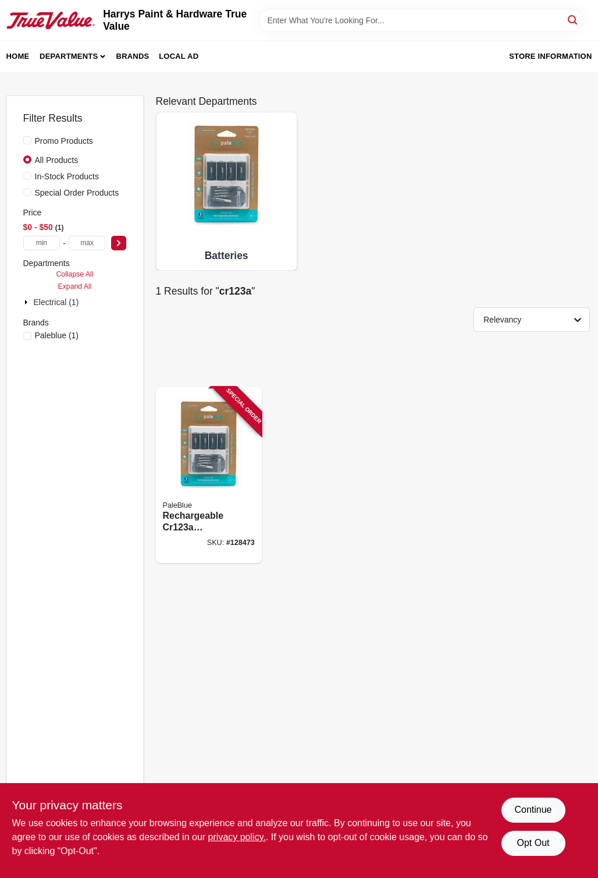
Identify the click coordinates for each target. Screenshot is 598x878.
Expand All (75, 286)
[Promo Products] (27, 140)
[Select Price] (118, 243)
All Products (57, 160)
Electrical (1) (56, 302)
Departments (69, 56)
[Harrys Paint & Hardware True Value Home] (50, 21)
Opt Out (533, 843)
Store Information (550, 56)
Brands (133, 56)
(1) (57, 335)
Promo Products (64, 141)
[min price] (41, 243)
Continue (532, 810)
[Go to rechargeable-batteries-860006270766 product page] (209, 475)
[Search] (573, 19)
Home (18, 56)
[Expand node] (27, 302)
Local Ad (178, 56)
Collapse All (74, 274)
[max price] (87, 243)
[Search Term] (421, 20)
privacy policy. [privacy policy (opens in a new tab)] (237, 837)
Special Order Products (77, 193)
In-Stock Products (67, 176)
